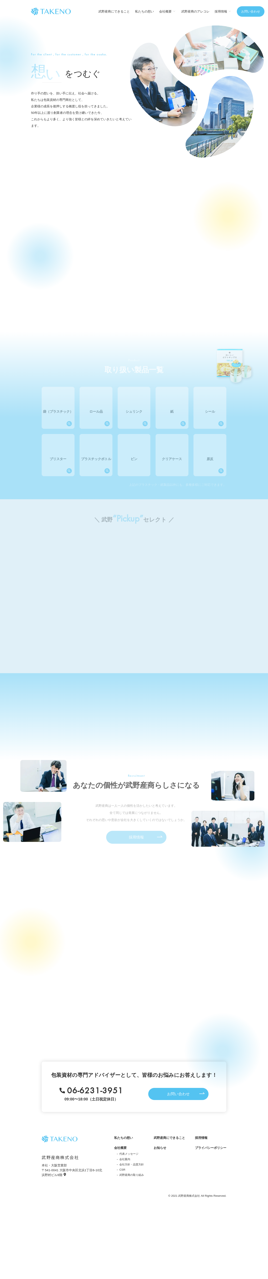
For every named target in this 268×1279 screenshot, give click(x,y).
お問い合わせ (250, 11)
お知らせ (160, 1148)
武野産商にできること (114, 11)
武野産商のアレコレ (195, 11)
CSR (122, 1169)
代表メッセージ (128, 1153)
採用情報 (201, 1137)
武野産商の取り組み (131, 1174)
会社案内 (124, 1159)
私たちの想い (144, 11)
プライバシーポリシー (210, 1148)
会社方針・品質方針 (131, 1164)
